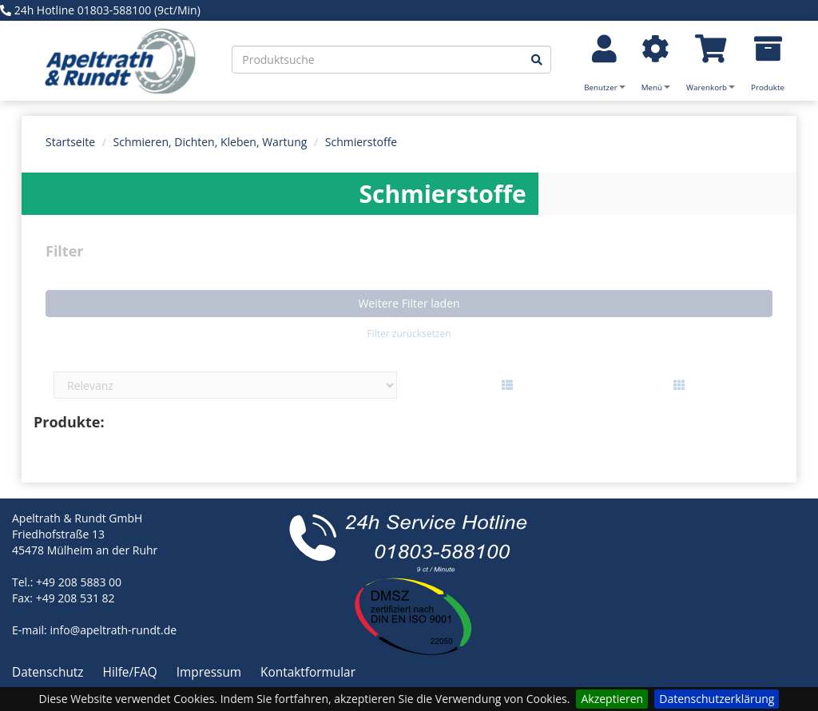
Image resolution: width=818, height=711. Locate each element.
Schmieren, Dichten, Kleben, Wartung (210, 141)
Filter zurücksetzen (409, 333)
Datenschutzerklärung (716, 698)
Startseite (70, 141)
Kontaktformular (307, 672)
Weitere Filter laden (408, 303)
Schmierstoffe (361, 141)
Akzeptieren (612, 698)
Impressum (210, 672)
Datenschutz (49, 672)
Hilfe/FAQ (132, 672)
